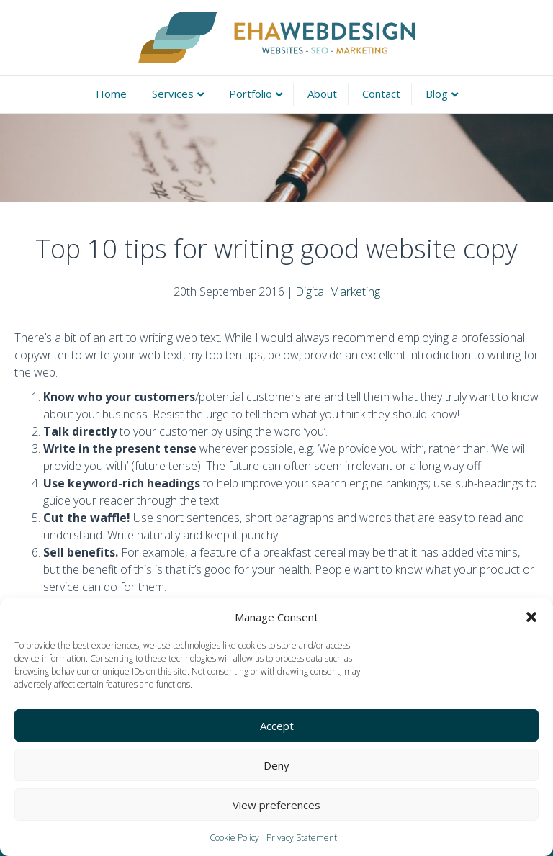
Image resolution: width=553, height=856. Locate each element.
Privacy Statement (301, 838)
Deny (276, 765)
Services (173, 93)
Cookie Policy (234, 838)
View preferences (276, 805)
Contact (381, 93)
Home (111, 93)
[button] (531, 617)
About (322, 93)
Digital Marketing (337, 291)
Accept (277, 725)
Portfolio (250, 93)
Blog (437, 93)
